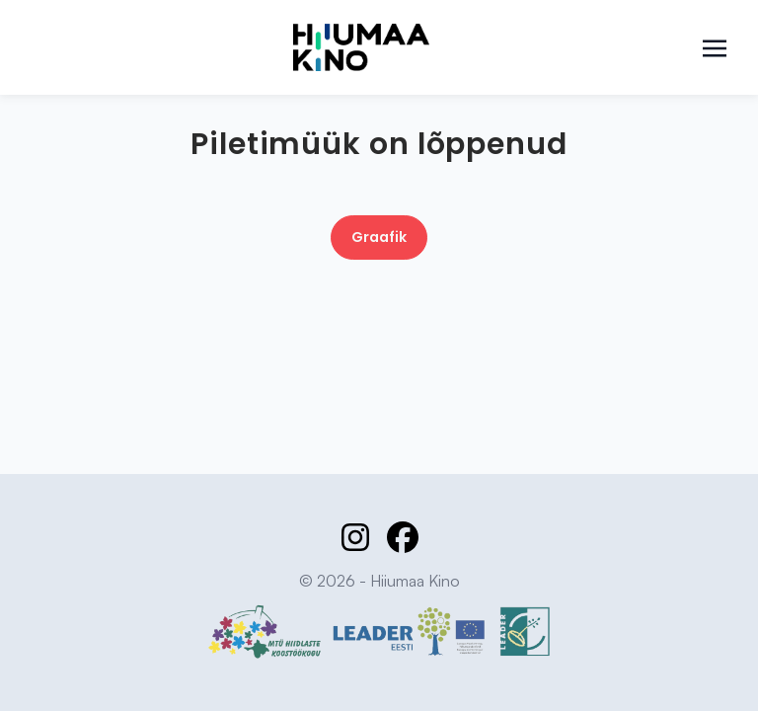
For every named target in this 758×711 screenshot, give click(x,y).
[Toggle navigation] (714, 46)
